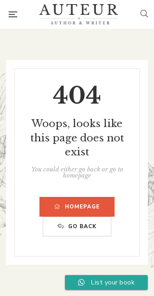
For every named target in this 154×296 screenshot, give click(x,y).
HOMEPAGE (77, 206)
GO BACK (77, 226)
